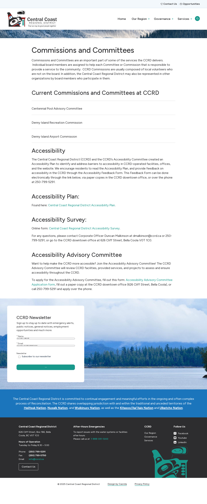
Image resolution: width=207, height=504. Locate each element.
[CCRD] (32, 18)
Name (20, 336)
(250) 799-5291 (37, 465)
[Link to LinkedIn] (181, 456)
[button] (140, 19)
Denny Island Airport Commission (54, 136)
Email (20, 349)
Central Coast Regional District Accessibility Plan (81, 205)
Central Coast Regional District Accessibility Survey (84, 228)
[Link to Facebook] (181, 447)
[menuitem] (122, 19)
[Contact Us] (28, 480)
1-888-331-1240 (99, 452)
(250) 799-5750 (37, 469)
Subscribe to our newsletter (36, 368)
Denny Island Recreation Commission (57, 122)
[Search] (197, 19)
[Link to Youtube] (181, 451)
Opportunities (191, 4)
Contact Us (170, 4)
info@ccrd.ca (36, 472)
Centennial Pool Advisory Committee (57, 108)
